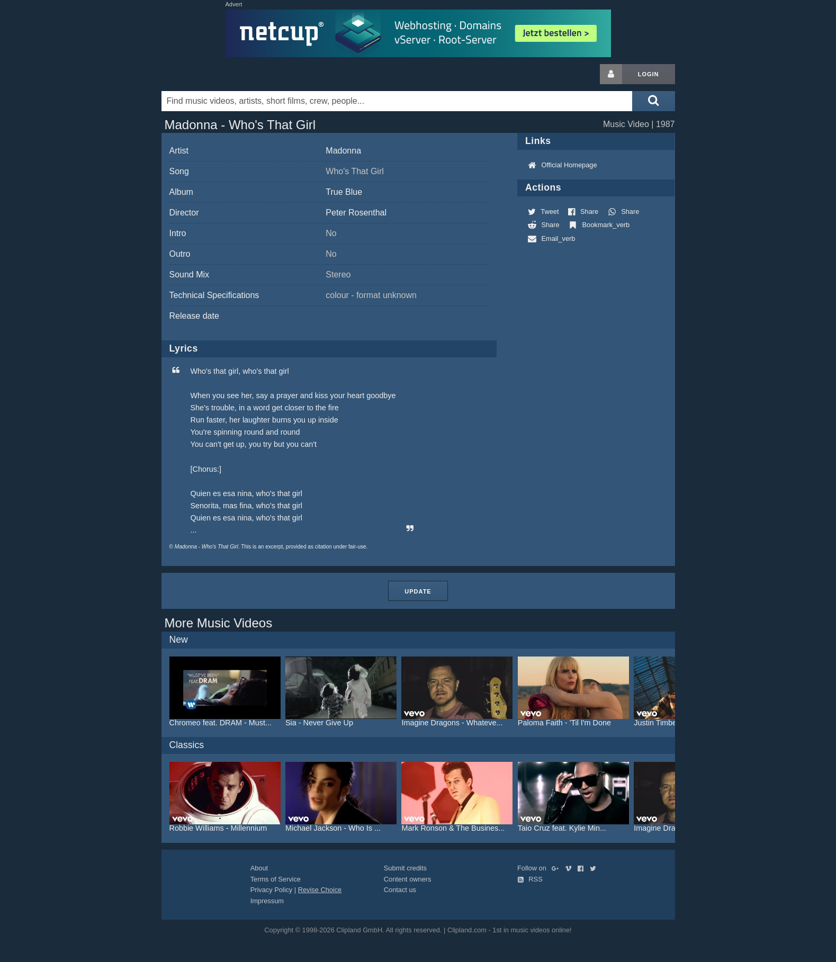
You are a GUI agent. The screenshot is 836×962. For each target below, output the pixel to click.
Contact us (400, 890)
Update (417, 591)
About (259, 868)
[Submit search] (653, 101)
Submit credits (405, 868)
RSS (530, 879)
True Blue (344, 191)
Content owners (408, 879)
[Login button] (611, 74)
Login (648, 74)
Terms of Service (275, 879)
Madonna (343, 150)
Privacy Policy (271, 890)
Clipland (217, 74)
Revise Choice (320, 890)
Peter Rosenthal (356, 212)
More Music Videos (219, 623)
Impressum (267, 901)
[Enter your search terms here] (397, 101)
